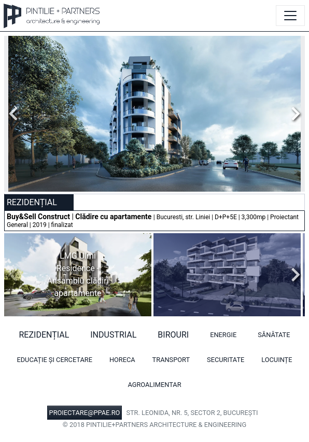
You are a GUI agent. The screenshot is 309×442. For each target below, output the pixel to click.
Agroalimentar (154, 385)
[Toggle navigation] (290, 15)
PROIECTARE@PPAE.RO (84, 413)
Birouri (173, 335)
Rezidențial (44, 335)
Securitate (225, 360)
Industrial (113, 335)
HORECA (122, 360)
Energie (223, 335)
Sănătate (274, 335)
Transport (171, 360)
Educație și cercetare (54, 360)
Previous (16, 114)
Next (293, 114)
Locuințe (276, 360)
